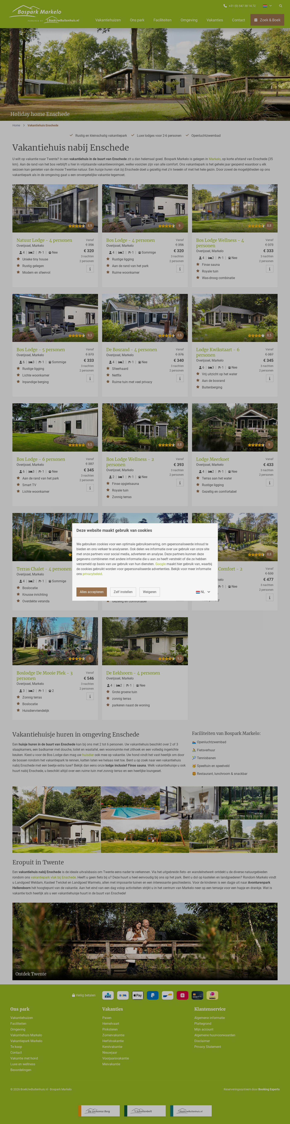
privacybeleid (92, 574)
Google (160, 564)
